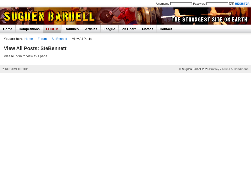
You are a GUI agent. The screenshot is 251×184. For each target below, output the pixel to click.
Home (7, 29)
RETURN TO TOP (16, 69)
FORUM (52, 29)
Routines (72, 29)
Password (199, 3)
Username (162, 3)
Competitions (29, 29)
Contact (166, 29)
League (109, 29)
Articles (91, 29)
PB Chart (129, 29)
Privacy (214, 69)
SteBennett (59, 39)
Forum (42, 39)
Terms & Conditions (235, 69)
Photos (147, 29)
